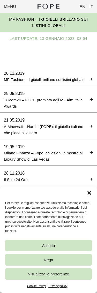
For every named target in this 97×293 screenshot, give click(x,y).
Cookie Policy (36, 286)
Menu (10, 6)
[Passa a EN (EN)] (80, 5)
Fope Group (48, 6)
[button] (89, 193)
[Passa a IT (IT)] (89, 5)
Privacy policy (57, 286)
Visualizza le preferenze (48, 274)
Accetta (48, 245)
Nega (48, 260)
